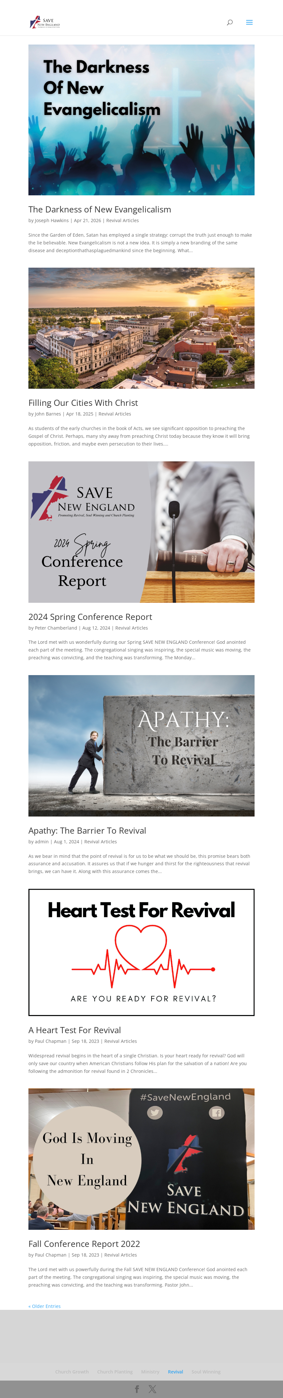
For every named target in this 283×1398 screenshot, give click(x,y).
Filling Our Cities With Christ (83, 402)
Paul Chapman (51, 1041)
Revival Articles (122, 220)
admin (42, 841)
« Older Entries (44, 1306)
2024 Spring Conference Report (90, 616)
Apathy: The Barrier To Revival (87, 830)
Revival (175, 1372)
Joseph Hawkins (52, 220)
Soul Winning (206, 1372)
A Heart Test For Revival (74, 1030)
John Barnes (48, 414)
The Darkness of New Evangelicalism (99, 209)
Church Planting (115, 1372)
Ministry (150, 1372)
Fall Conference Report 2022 (84, 1243)
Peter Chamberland (56, 628)
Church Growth (72, 1372)
